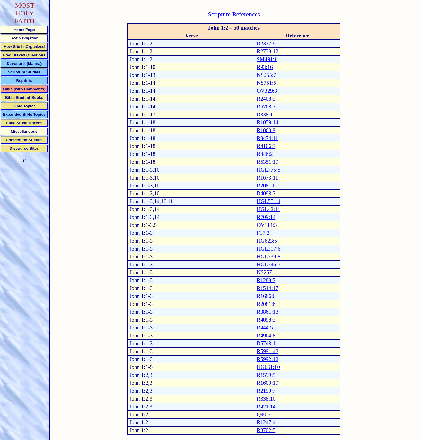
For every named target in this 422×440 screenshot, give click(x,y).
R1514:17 (267, 288)
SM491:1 (267, 59)
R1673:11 (267, 178)
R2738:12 (267, 51)
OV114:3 (267, 225)
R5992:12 (267, 359)
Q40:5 (263, 414)
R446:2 (265, 154)
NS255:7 (266, 75)
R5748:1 (266, 343)
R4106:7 (266, 146)
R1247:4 (266, 422)
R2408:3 (266, 99)
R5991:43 (267, 351)
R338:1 (265, 114)
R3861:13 (267, 312)
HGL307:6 (268, 249)
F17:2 (263, 233)
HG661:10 (268, 367)
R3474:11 (267, 138)
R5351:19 (267, 162)
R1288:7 (266, 280)
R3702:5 (266, 430)
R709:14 (266, 217)
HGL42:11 (268, 209)
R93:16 (265, 67)
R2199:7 (266, 391)
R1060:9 (266, 130)
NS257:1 (266, 272)
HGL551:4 (268, 201)
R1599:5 (266, 375)
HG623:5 (267, 241)
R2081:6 (266, 185)
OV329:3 (267, 91)
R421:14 (266, 406)
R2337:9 (266, 43)
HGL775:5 (268, 170)
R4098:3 (266, 193)
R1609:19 (267, 383)
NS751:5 (266, 83)
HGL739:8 (268, 256)
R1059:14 (267, 122)
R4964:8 (266, 335)
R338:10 (266, 399)
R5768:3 (266, 106)
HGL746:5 (268, 264)
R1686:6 (266, 296)
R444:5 (265, 328)
